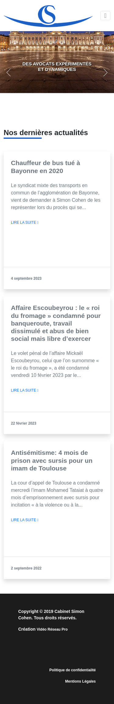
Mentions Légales (80, 681)
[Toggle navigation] (105, 15)
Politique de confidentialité (72, 670)
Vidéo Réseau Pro (52, 629)
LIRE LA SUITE (24, 222)
